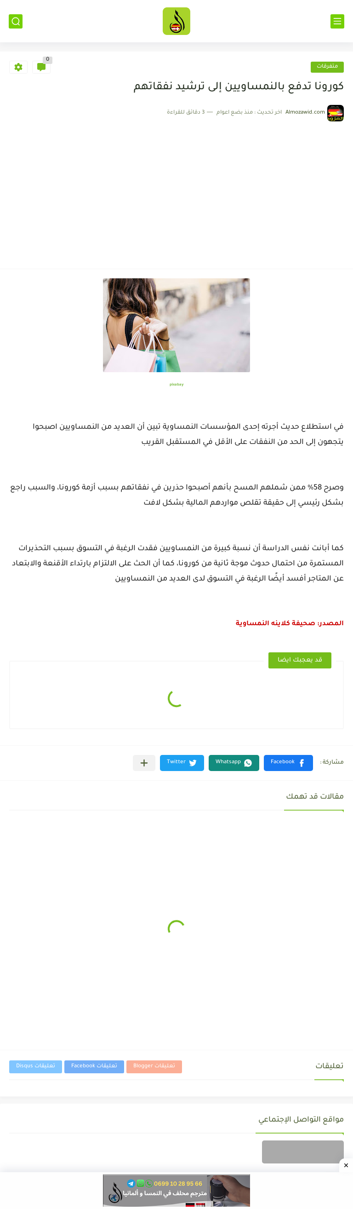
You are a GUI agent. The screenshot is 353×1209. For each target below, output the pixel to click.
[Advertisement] (176, 190)
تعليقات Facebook (94, 1067)
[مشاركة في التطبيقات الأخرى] (144, 763)
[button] (288, 763)
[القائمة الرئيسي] (337, 21)
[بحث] (16, 21)
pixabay (176, 385)
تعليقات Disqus (35, 1067)
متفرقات (327, 67)
